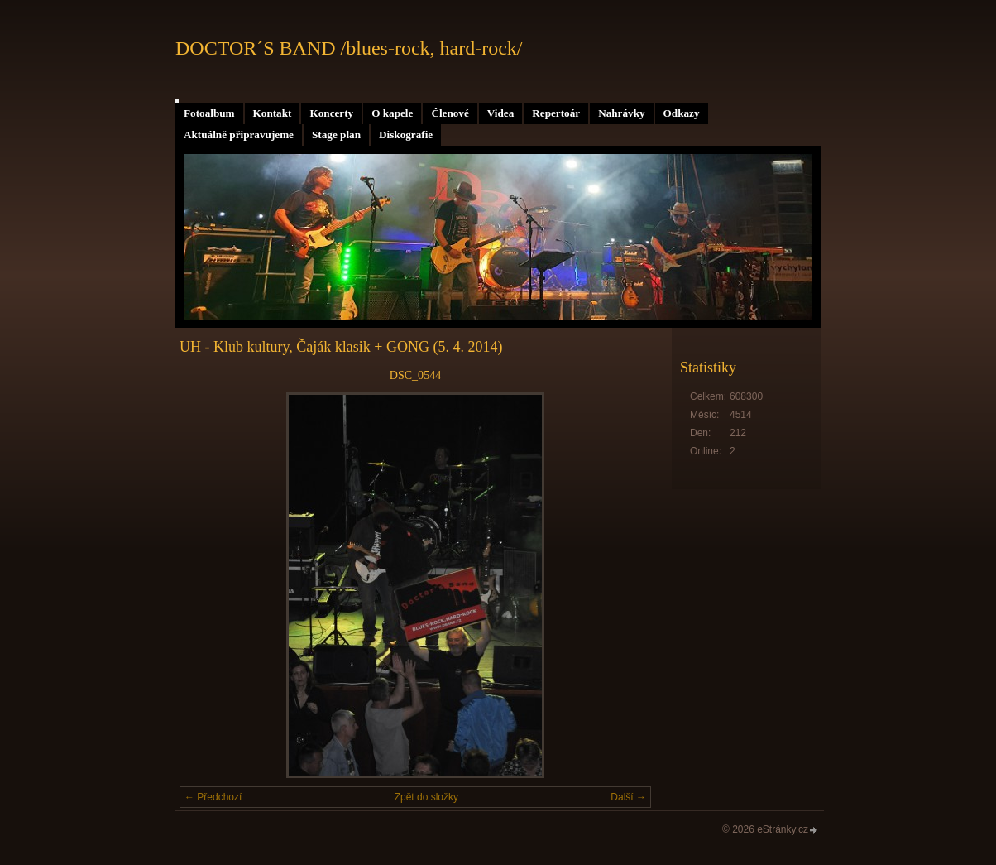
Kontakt (272, 113)
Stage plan (336, 134)
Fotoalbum (209, 113)
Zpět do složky (426, 797)
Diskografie (406, 134)
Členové (449, 113)
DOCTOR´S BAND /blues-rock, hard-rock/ (349, 48)
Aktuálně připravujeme (239, 134)
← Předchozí (213, 797)
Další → (628, 797)
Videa (500, 113)
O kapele (392, 113)
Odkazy (681, 113)
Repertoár (556, 113)
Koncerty (331, 113)
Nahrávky (621, 113)
